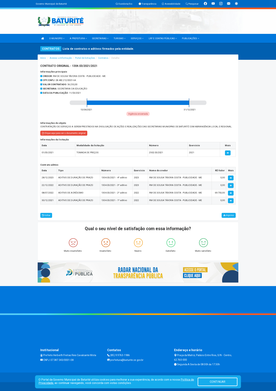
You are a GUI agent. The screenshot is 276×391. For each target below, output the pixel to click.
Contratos (103, 58)
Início (43, 58)
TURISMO (120, 38)
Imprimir (228, 215)
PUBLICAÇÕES (190, 38)
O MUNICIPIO (56, 38)
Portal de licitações (85, 58)
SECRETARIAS (100, 38)
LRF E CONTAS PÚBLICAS (163, 38)
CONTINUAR (217, 381)
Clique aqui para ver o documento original (64, 133)
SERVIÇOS (137, 38)
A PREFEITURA (78, 38)
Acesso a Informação (61, 58)
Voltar (46, 215)
